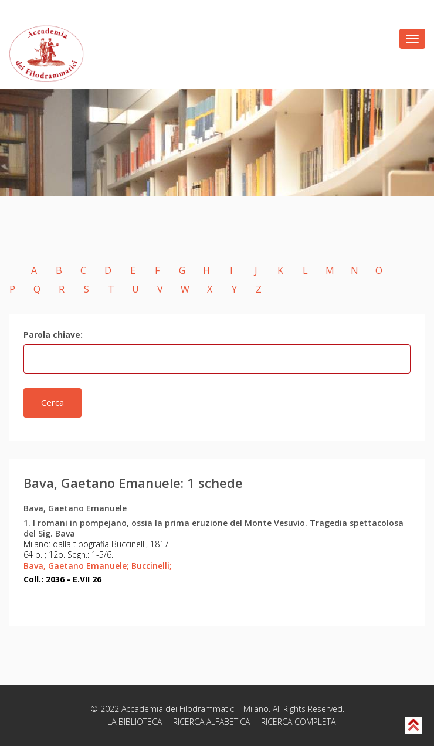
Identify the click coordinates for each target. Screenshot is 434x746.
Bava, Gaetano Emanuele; (76, 565)
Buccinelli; (151, 565)
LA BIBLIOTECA (134, 721)
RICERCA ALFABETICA (211, 721)
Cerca (52, 402)
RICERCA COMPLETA (298, 721)
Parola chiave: (53, 334)
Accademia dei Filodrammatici (178, 708)
